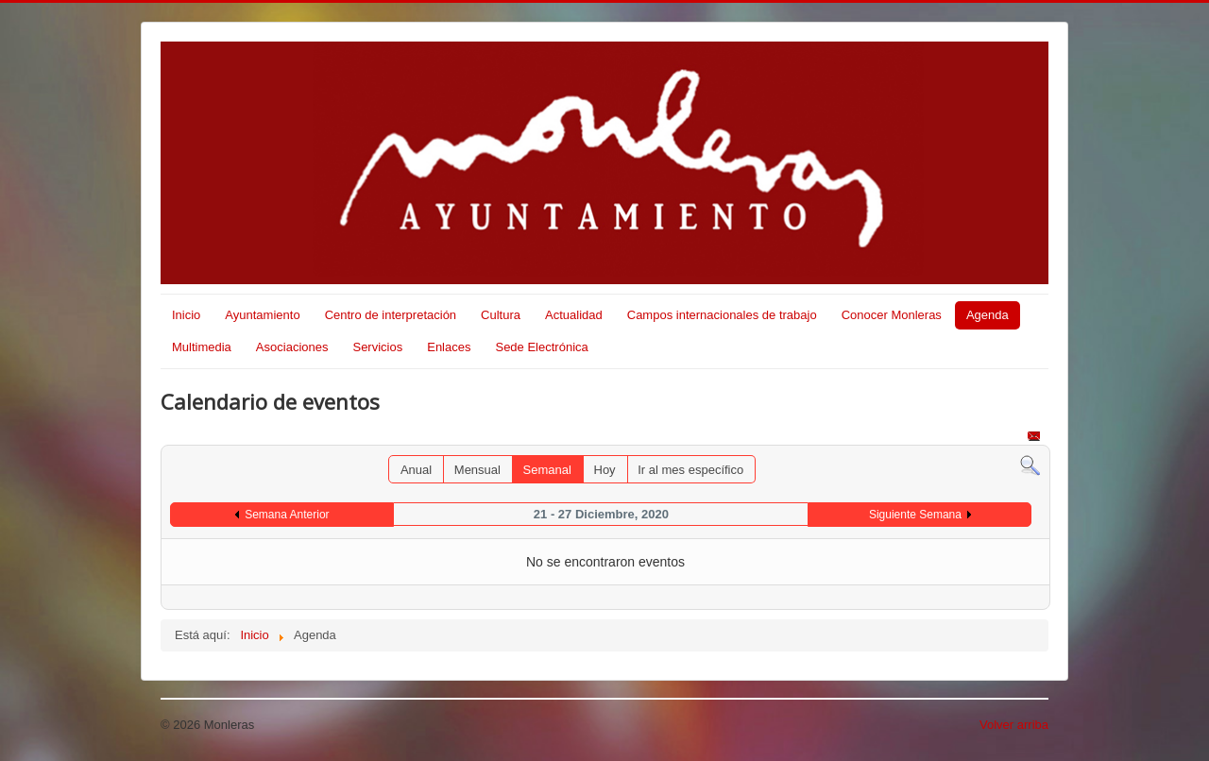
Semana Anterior (287, 514)
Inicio (186, 315)
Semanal (547, 470)
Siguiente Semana (915, 514)
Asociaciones (292, 347)
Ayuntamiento (262, 315)
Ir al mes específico (690, 470)
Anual (416, 470)
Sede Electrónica (541, 347)
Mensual (477, 470)
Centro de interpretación (390, 315)
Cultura (500, 315)
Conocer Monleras (892, 315)
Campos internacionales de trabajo (722, 315)
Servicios (377, 347)
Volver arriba (1013, 725)
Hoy (605, 470)
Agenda (987, 315)
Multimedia (201, 347)
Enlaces (448, 347)
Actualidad (574, 315)
